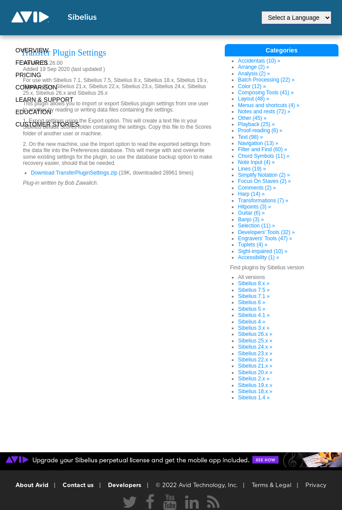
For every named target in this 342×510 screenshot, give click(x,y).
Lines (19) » (252, 169)
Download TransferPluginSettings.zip (74, 173)
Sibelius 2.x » (253, 379)
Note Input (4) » (256, 162)
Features (31, 62)
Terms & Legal (271, 485)
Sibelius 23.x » (255, 353)
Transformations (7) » (263, 200)
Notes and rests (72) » (264, 111)
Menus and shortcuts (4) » (268, 105)
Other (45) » (252, 118)
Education (33, 111)
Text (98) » (250, 137)
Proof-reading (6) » (260, 130)
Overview (31, 50)
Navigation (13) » (258, 143)
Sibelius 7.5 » (254, 290)
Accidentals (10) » (259, 61)
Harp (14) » (251, 194)
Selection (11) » (256, 226)
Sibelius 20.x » (255, 372)
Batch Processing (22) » (266, 80)
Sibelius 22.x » (255, 360)
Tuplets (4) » (253, 245)
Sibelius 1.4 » (254, 398)
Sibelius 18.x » (255, 391)
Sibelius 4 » (251, 322)
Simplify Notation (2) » (264, 175)
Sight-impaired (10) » (262, 251)
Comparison (36, 87)
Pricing (28, 74)
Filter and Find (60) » (262, 149)
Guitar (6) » (251, 213)
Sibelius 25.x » (255, 341)
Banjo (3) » (251, 219)
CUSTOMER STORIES (47, 124)
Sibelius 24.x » (255, 347)
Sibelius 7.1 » (254, 296)
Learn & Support (44, 99)
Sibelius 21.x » (255, 366)
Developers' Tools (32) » (266, 232)
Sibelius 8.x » (253, 283)
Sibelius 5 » (251, 309)
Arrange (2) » (253, 67)
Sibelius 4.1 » (254, 315)
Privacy (316, 485)
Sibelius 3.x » (253, 328)
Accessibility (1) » (258, 257)
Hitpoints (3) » (254, 207)
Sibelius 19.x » (255, 385)
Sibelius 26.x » (255, 334)
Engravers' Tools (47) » (265, 238)
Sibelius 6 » (251, 302)
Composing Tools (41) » (266, 92)
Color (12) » (252, 86)
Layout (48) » (253, 99)
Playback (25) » (256, 124)
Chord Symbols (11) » (264, 156)
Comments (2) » (257, 188)
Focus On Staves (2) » (264, 181)
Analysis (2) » (254, 74)
